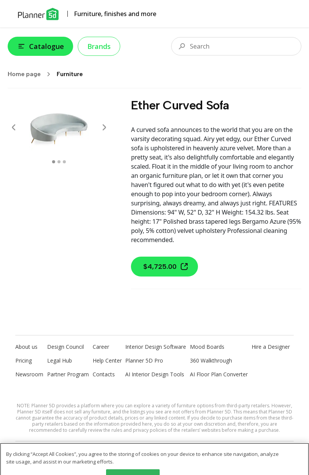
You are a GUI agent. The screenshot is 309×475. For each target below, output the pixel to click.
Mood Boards (207, 346)
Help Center (107, 360)
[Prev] (14, 127)
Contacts (104, 374)
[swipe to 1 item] (58, 161)
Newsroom (29, 374)
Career (101, 346)
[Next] (104, 127)
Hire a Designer (271, 346)
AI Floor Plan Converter (219, 374)
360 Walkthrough (211, 360)
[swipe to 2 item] (64, 161)
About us (26, 346)
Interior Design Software (155, 346)
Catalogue (40, 46)
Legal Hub (59, 360)
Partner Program (68, 374)
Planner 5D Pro (144, 360)
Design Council (65, 346)
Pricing (23, 360)
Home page (31, 74)
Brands (99, 46)
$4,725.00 (166, 266)
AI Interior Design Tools (154, 374)
